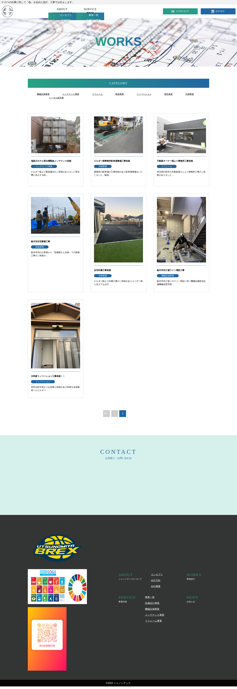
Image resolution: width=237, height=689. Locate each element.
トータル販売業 (79, 97)
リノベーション (152, 94)
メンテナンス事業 (73, 94)
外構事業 (54, 97)
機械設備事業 (44, 94)
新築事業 (126, 94)
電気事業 (178, 94)
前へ (106, 417)
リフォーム (102, 94)
